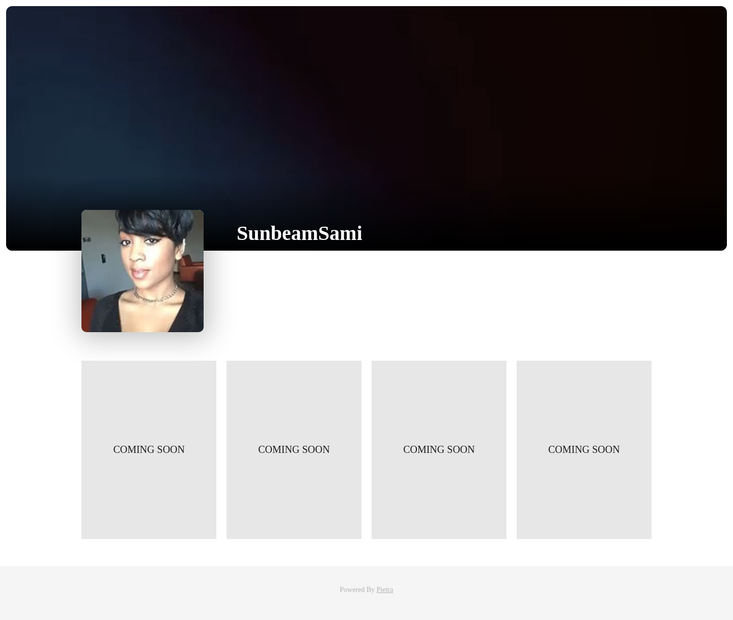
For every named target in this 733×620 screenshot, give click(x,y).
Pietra (385, 590)
